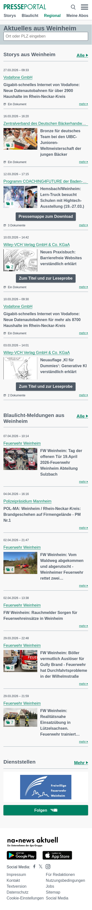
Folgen (45, 810)
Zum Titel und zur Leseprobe (45, 278)
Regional (52, 15)
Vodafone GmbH (17, 77)
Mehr (81, 762)
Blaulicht (30, 15)
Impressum (16, 874)
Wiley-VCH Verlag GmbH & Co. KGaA (36, 245)
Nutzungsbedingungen (65, 880)
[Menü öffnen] (84, 7)
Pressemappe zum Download (46, 216)
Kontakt (13, 880)
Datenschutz (17, 892)
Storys (10, 15)
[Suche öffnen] (73, 7)
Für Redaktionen (60, 874)
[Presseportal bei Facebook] (33, 867)
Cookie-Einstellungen (25, 898)
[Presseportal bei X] (39, 867)
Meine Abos (77, 15)
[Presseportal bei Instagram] (46, 866)
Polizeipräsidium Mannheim (27, 501)
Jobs (50, 886)
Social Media (57, 898)
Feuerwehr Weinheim (22, 443)
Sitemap (53, 892)
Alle (82, 55)
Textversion (16, 886)
